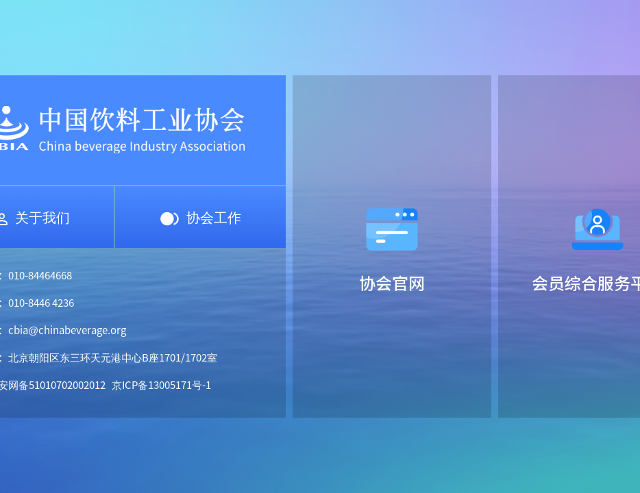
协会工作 (200, 217)
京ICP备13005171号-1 (161, 384)
